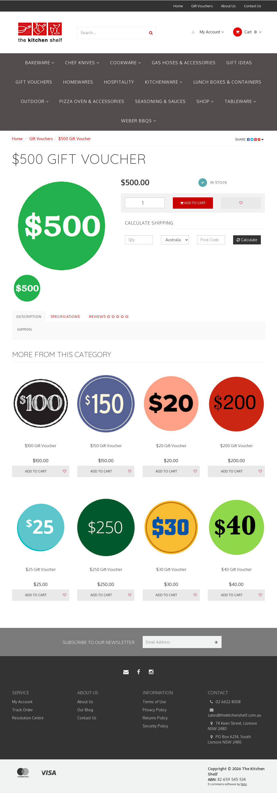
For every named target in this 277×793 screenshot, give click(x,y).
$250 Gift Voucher (106, 569)
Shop (205, 101)
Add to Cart (193, 203)
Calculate (247, 239)
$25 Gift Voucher (41, 569)
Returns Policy (155, 718)
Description (28, 316)
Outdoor (35, 101)
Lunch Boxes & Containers (227, 82)
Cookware (125, 62)
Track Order (22, 709)
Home (178, 6)
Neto (244, 784)
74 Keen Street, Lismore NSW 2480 (232, 726)
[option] (62, 225)
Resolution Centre (28, 718)
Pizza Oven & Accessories (91, 101)
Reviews (109, 316)
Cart (247, 32)
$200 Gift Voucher (236, 445)
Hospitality (119, 82)
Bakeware (39, 62)
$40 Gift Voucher (236, 569)
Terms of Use (154, 701)
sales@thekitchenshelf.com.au (234, 712)
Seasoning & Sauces (160, 101)
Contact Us (252, 6)
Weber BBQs (138, 120)
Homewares (78, 82)
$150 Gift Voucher (106, 445)
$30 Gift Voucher (171, 569)
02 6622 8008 (224, 702)
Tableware (240, 101)
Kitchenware (164, 82)
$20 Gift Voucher (171, 445)
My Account (206, 32)
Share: (249, 139)
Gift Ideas (239, 62)
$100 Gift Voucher (40, 445)
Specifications (65, 316)
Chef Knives (82, 62)
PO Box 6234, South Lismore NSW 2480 (229, 739)
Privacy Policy (155, 709)
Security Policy (155, 726)
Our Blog (85, 709)
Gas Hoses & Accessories (184, 62)
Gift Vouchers (202, 6)
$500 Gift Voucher (74, 138)
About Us (228, 6)
